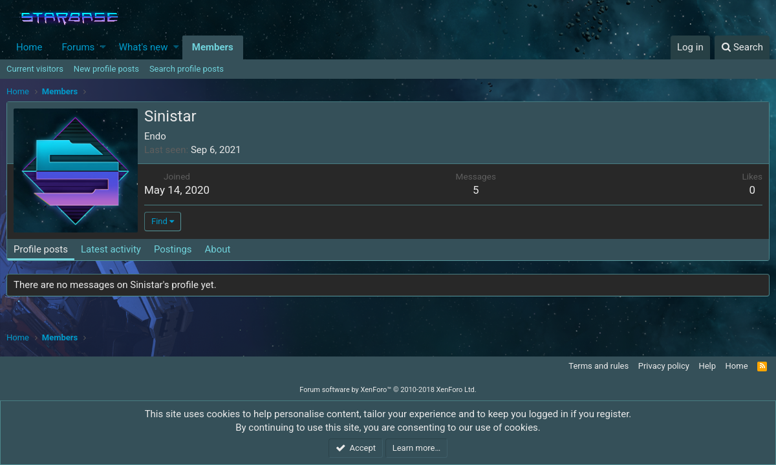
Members (212, 47)
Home (29, 47)
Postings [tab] (173, 249)
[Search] (742, 47)
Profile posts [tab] (41, 249)
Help (707, 366)
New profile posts (106, 69)
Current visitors (34, 69)
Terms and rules (598, 366)
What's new (143, 47)
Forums (77, 47)
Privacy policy (663, 366)
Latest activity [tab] (111, 249)
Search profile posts (186, 69)
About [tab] (218, 249)
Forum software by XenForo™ (387, 390)
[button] (103, 47)
